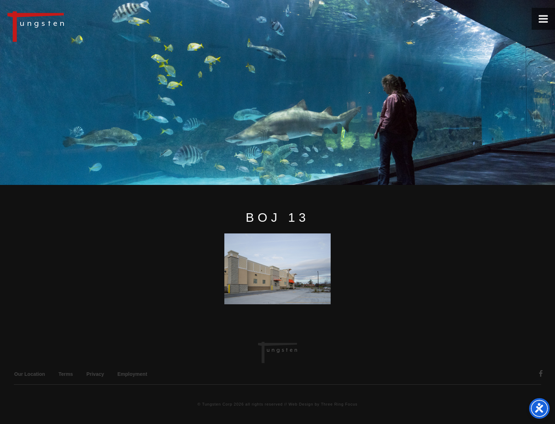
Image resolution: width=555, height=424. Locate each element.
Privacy (95, 374)
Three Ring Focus (339, 404)
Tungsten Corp (217, 404)
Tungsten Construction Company (60, 26)
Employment (132, 374)
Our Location (29, 374)
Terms (65, 374)
